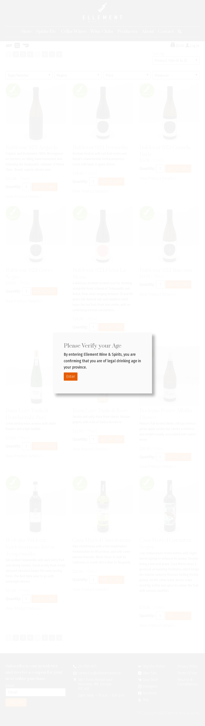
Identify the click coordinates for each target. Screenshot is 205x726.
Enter (70, 376)
